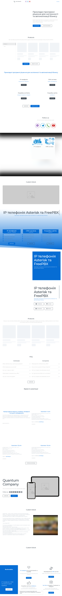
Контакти (58, 1)
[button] (17, 1)
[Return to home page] (7, 1)
